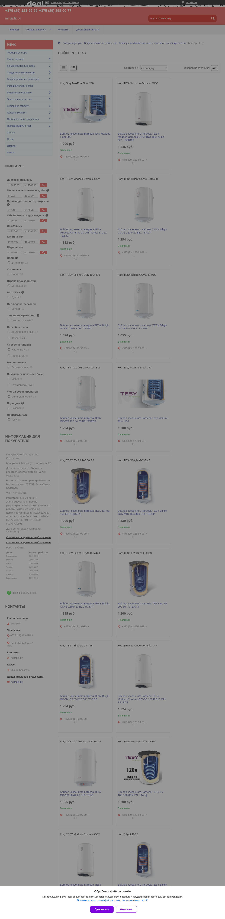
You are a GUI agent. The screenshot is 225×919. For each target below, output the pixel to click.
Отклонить (128, 909)
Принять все (102, 909)
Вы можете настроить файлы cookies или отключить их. (111, 901)
